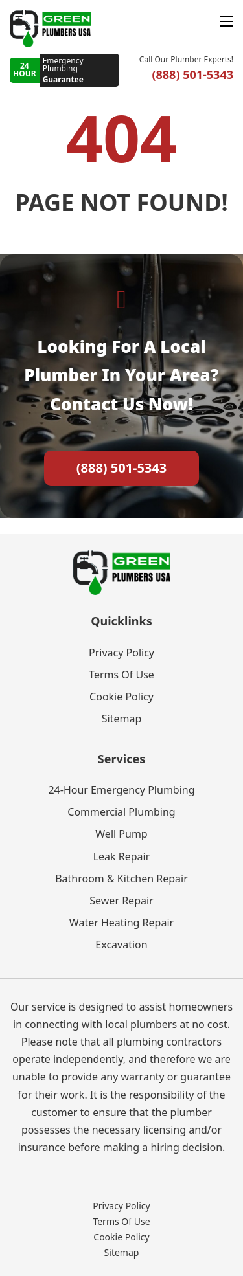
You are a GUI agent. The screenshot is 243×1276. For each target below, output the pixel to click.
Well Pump (121, 834)
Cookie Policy (121, 696)
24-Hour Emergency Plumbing (121, 790)
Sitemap (122, 718)
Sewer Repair (121, 900)
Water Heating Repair (121, 922)
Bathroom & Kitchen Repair (121, 878)
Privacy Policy (121, 652)
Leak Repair (121, 856)
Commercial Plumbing (121, 812)
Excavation (121, 944)
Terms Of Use (121, 674)
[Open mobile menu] (226, 21)
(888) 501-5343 (121, 467)
